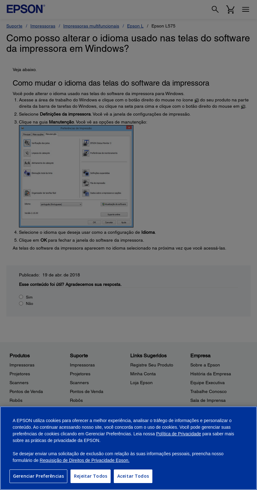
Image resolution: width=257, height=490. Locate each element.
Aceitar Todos (133, 476)
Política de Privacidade (178, 433)
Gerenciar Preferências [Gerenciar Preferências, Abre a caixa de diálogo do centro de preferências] (38, 476)
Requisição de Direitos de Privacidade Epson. (85, 460)
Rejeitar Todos (90, 476)
